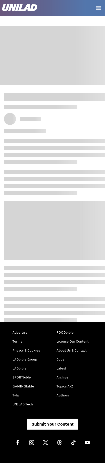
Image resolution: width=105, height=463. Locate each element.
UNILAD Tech (22, 404)
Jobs (60, 359)
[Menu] (98, 7)
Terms (17, 341)
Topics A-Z (64, 386)
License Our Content (72, 341)
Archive (62, 377)
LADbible (19, 368)
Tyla (15, 395)
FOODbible (65, 332)
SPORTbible (21, 377)
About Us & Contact (71, 350)
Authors (62, 395)
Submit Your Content (53, 424)
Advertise (20, 332)
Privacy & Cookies (26, 350)
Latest (61, 368)
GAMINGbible (23, 386)
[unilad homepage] (19, 8)
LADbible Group (24, 359)
